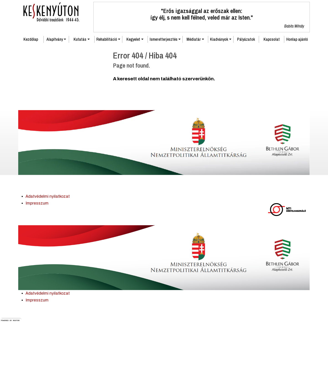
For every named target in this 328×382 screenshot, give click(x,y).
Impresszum (37, 263)
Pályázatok (246, 99)
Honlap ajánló (297, 99)
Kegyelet (133, 99)
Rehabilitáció (106, 99)
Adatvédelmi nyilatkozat (48, 256)
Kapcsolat (272, 99)
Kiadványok (219, 99)
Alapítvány (54, 99)
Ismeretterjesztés (163, 99)
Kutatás (80, 99)
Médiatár (194, 99)
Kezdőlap (30, 99)
